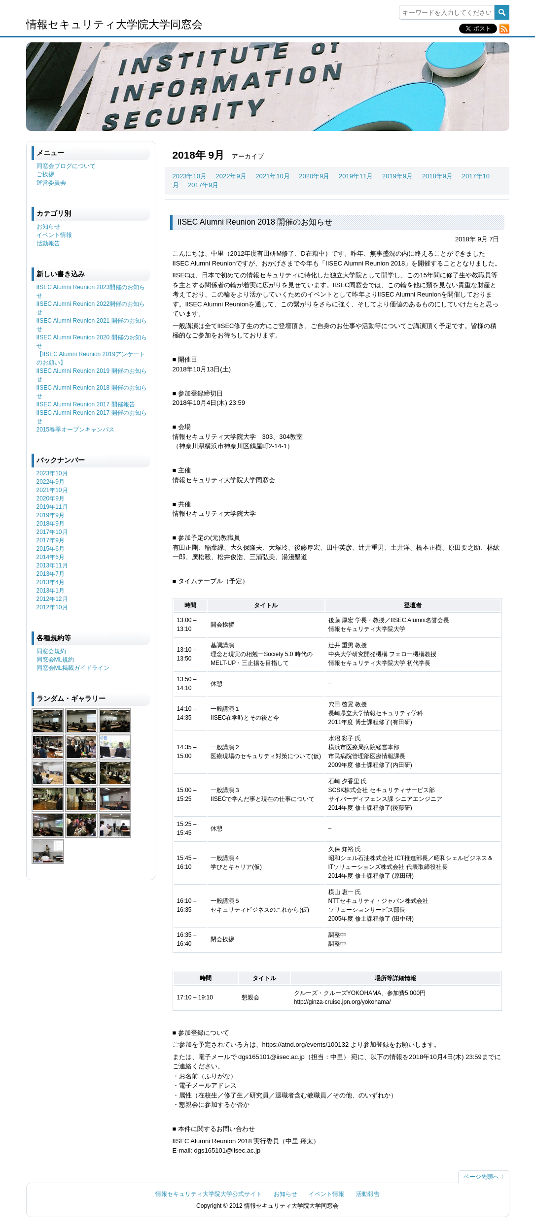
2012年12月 (52, 599)
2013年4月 (50, 582)
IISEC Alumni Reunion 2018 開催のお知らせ (255, 222)
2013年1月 (50, 590)
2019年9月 (397, 176)
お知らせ (48, 226)
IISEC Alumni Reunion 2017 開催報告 (85, 404)
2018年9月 (437, 176)
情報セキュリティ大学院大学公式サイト (208, 1194)
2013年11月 (52, 565)
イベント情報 (54, 235)
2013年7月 (50, 573)
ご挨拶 (45, 174)
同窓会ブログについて (66, 166)
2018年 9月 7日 (477, 239)
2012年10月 (52, 607)
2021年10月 (272, 176)
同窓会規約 (51, 651)
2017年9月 (203, 185)
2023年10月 (190, 176)
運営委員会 (51, 182)
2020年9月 (314, 176)
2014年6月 (50, 557)
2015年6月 (50, 548)
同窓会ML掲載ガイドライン (73, 667)
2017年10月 (52, 532)
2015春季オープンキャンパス (75, 429)
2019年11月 (356, 176)
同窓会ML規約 (55, 659)
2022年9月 (231, 176)
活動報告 (48, 243)
